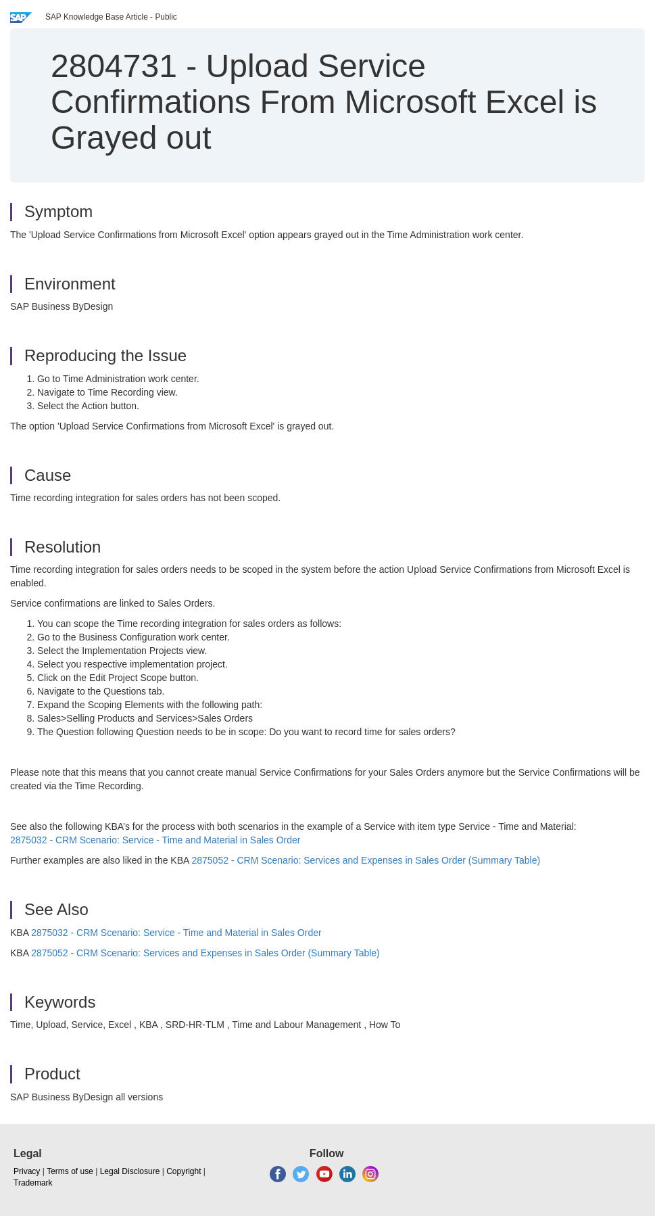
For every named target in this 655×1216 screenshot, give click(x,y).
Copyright (183, 1171)
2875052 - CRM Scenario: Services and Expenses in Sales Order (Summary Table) (365, 860)
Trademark (33, 1183)
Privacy (27, 1171)
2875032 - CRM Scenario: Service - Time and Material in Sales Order (155, 840)
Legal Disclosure (130, 1171)
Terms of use (70, 1171)
